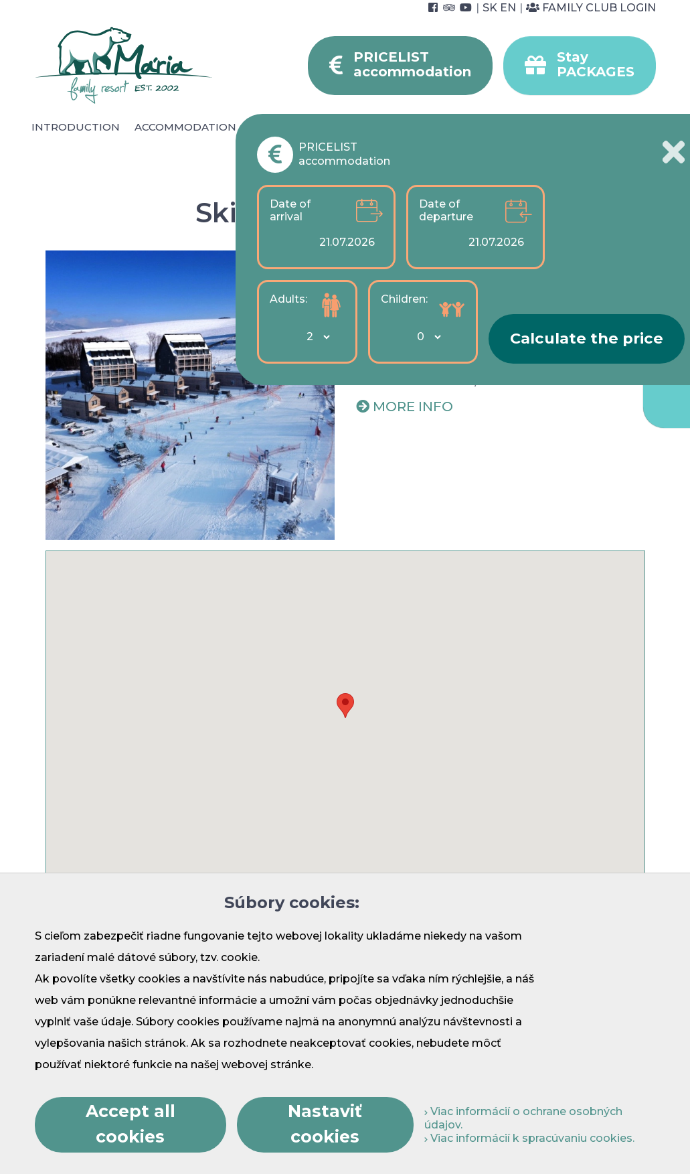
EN (508, 7)
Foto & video (414, 142)
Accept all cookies (130, 1124)
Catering (278, 127)
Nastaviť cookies (325, 1124)
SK (490, 7)
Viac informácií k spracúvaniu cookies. (529, 1138)
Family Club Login (591, 7)
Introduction (75, 127)
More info (413, 406)
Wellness (350, 127)
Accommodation (185, 127)
